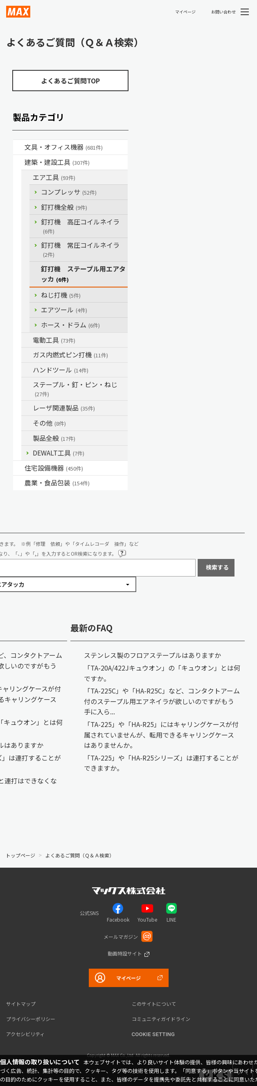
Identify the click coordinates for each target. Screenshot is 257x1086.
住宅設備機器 (54, 468)
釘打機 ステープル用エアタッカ (83, 274)
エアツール (64, 309)
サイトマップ (21, 1003)
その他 (49, 423)
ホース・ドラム (70, 325)
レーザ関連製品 (64, 408)
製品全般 (54, 438)
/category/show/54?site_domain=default (27, 177)
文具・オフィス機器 (64, 147)
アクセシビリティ (25, 1033)
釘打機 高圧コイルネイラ (80, 226)
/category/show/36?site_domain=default (19, 468)
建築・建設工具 (57, 162)
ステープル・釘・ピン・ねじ (75, 388)
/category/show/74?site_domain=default (27, 370)
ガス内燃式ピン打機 (70, 354)
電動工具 (54, 340)
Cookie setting (153, 1034)
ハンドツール (60, 370)
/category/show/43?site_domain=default (19, 483)
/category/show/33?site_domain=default (27, 355)
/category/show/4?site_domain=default (19, 147)
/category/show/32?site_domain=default (27, 408)
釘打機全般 (64, 207)
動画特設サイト (125, 953)
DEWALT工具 (58, 453)
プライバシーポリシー (30, 1018)
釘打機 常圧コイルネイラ (80, 249)
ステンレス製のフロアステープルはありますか (152, 655)
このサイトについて (154, 1003)
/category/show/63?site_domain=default (27, 340)
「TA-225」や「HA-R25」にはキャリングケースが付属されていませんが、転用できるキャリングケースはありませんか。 (161, 734)
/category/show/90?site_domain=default (27, 438)
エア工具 (54, 177)
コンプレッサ (69, 192)
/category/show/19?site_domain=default (27, 423)
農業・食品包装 (57, 482)
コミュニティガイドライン (161, 1018)
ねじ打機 (61, 295)
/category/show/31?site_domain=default (27, 384)
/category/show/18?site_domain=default (19, 162)
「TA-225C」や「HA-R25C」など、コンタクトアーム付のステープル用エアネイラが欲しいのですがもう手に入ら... (162, 701)
